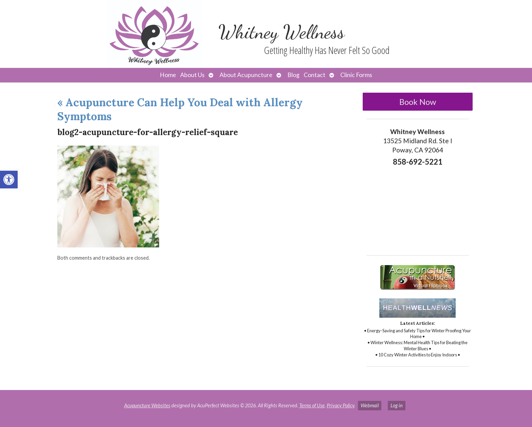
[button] (9, 179)
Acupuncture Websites (147, 405)
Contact (314, 74)
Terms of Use (312, 405)
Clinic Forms (356, 74)
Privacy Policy (340, 405)
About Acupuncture (246, 74)
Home (168, 74)
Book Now (417, 102)
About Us (192, 74)
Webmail (370, 405)
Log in (397, 405)
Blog (293, 74)
